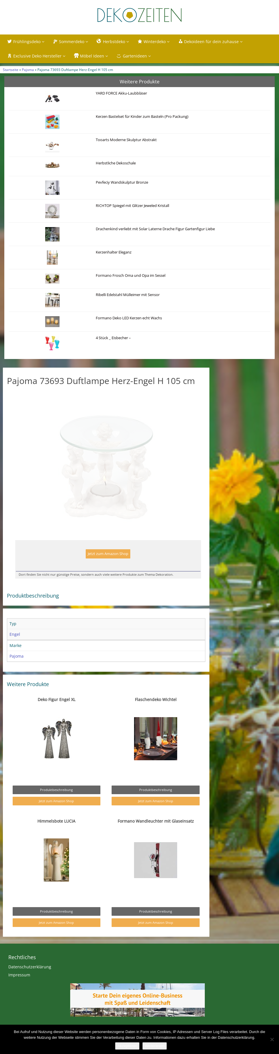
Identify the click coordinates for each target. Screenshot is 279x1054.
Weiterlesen (154, 1046)
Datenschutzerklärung (29, 979)
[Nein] (272, 1039)
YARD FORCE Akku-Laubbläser (121, 93)
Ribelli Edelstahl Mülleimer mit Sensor (128, 294)
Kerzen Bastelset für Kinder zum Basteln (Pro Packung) (142, 116)
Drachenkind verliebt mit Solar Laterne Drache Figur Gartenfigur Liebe (155, 228)
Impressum (19, 987)
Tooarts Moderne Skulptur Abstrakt (126, 139)
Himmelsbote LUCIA (56, 833)
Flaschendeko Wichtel (156, 711)
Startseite (10, 69)
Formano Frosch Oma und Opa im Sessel (130, 275)
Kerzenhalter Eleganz (113, 252)
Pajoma (28, 69)
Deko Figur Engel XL (56, 711)
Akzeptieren (127, 1046)
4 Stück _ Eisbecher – (113, 337)
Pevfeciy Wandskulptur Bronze (122, 182)
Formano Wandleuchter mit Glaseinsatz (156, 833)
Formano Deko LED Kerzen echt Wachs (129, 318)
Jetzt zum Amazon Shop (108, 565)
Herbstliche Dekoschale (116, 163)
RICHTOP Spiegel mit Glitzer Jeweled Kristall (132, 205)
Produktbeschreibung (56, 802)
